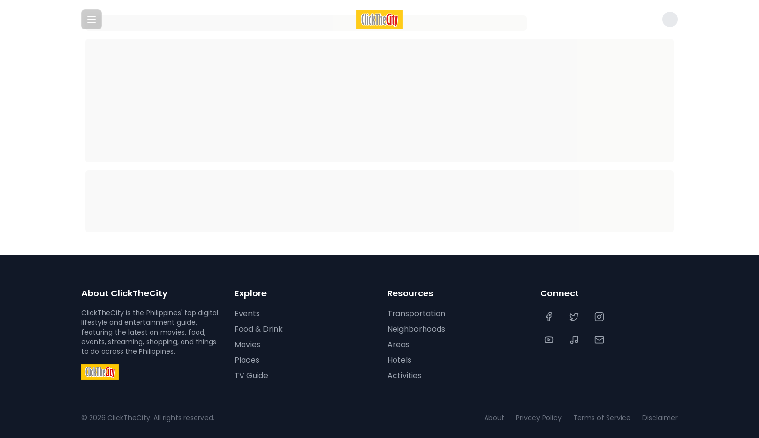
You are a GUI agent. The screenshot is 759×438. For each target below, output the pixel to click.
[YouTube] (550, 340)
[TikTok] (575, 340)
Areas (398, 344)
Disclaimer (660, 418)
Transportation (416, 313)
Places (246, 359)
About (494, 418)
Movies (247, 344)
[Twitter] (575, 316)
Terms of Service (602, 418)
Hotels (399, 359)
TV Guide (251, 375)
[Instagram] (600, 316)
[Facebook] (550, 316)
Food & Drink (258, 329)
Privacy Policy (539, 418)
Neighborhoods (416, 329)
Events (247, 313)
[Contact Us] (600, 340)
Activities (404, 375)
